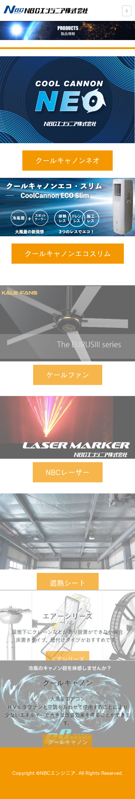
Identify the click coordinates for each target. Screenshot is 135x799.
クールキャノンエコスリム (67, 253)
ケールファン (67, 385)
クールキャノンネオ (67, 160)
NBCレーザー (68, 482)
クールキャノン (68, 753)
